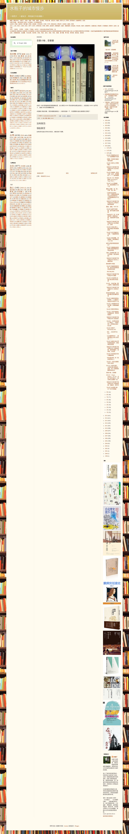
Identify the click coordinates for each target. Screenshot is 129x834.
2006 (106, 438)
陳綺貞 (25, 214)
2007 (106, 436)
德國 (26, 139)
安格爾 (28, 220)
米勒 (38, 33)
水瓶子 (22, 20)
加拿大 (16, 155)
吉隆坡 (20, 122)
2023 (106, 128)
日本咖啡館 (31, 31)
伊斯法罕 (28, 120)
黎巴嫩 (25, 24)
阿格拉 (14, 110)
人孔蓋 (23, 65)
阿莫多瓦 (12, 204)
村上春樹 (13, 216)
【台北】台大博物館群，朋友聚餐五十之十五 (112, 185)
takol (30, 214)
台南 (43, 29)
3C (42, 118)
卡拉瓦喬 (28, 33)
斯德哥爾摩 (27, 119)
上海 (15, 26)
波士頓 (12, 101)
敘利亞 (20, 24)
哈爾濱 (20, 126)
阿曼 (16, 24)
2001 (106, 451)
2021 (106, 133)
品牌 (64, 31)
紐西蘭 (20, 158)
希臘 (16, 144)
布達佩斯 (19, 114)
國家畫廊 (67, 26)
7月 (107, 397)
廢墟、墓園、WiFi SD (112, 206)
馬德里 (99, 26)
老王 (25, 213)
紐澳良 (17, 121)
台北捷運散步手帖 (25, 81)
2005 (106, 441)
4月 (107, 404)
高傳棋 (21, 209)
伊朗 (30, 24)
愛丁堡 (25, 126)
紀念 (29, 56)
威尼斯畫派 (114, 31)
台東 (46, 29)
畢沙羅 (16, 223)
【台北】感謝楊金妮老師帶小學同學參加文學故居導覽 (112, 249)
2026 (106, 120)
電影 (88, 31)
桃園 (19, 171)
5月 (107, 402)
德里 (25, 108)
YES (106, 89)
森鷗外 (25, 221)
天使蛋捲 (24, 195)
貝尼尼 (20, 216)
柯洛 (30, 223)
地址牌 (27, 58)
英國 (21, 137)
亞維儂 (13, 117)
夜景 (11, 61)
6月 (107, 399)
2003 (106, 446)
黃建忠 (29, 206)
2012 (106, 423)
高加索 (34, 24)
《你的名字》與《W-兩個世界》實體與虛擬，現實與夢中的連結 (112, 217)
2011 (106, 425)
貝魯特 (16, 115)
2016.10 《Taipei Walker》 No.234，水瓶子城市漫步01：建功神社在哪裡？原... (112, 377)
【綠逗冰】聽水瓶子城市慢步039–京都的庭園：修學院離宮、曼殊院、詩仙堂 (112, 349)
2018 (106, 140)
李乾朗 (11, 221)
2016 (106, 145)
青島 (27, 124)
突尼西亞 (27, 156)
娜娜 (22, 202)
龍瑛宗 (82, 33)
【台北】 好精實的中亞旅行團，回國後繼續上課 (112, 305)
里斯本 (111, 26)
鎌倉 (24, 101)
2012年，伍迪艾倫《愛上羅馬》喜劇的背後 (112, 284)
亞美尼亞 (39, 24)
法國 (15, 137)
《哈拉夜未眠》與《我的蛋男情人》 (112, 358)
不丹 (48, 24)
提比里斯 (19, 119)
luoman (66, 826)
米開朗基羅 (17, 33)
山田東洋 (15, 218)
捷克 (20, 139)
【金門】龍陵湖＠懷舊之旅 (115, 42)
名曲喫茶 (24, 31)
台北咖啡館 (13, 31)
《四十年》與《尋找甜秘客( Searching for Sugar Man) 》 (112, 179)
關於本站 (16, 20)
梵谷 (53, 33)
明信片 (83, 31)
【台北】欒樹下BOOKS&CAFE (111, 328)
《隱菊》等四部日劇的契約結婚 (112, 159)
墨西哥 (25, 155)
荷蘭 (19, 151)
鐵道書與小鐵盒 (110, 263)
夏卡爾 (62, 33)
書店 (61, 31)
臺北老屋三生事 (22, 22)
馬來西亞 (17, 153)
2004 (106, 443)
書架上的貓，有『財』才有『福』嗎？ (112, 189)
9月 (107, 392)
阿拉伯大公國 (26, 151)
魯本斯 (34, 33)
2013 (106, 420)
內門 (13, 180)
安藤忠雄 (23, 198)
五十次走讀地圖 (24, 59)
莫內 (46, 33)
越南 (11, 155)
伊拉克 (16, 158)
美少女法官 (19, 213)
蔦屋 (18, 65)
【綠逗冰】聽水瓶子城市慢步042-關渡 (112, 274)
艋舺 (26, 175)
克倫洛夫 (12, 114)
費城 (30, 108)
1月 (107, 412)
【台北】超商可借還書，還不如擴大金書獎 (112, 210)
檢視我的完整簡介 (108, 816)
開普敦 (22, 124)
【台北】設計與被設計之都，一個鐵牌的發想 (112, 234)
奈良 (26, 26)
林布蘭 (26, 218)
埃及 (20, 155)
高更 (50, 33)
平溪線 (31, 29)
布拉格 (78, 26)
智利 (72, 24)
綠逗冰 (53, 20)
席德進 (14, 227)
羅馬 (47, 26)
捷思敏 (23, 197)
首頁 (84, 20)
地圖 (57, 20)
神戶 (30, 26)
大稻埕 (16, 29)
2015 (106, 415)
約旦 (19, 110)
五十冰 (19, 68)
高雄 (24, 171)
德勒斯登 (87, 26)
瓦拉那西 (14, 108)
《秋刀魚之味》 (110, 271)
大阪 (13, 103)
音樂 (46, 118)
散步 (12, 76)
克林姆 (17, 211)
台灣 (12, 135)
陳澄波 (77, 33)
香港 (26, 103)
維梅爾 (15, 209)
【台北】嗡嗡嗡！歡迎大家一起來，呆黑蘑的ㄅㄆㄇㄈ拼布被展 (112, 174)
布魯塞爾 (19, 117)
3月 (107, 407)
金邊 (28, 112)
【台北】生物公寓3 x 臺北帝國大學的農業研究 (112, 228)
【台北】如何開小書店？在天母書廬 (111, 388)
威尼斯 (52, 26)
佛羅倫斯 (57, 26)
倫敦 (62, 26)
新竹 (30, 169)
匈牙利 (24, 153)
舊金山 (22, 121)
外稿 (26, 20)
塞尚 (26, 223)
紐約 (115, 26)
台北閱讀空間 (38, 22)
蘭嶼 (24, 180)
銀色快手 (24, 225)
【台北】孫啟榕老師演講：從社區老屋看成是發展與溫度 (112, 268)
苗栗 (25, 177)
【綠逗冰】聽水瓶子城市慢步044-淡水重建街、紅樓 (112, 223)
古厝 (52, 31)
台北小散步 (21, 83)
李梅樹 (21, 218)
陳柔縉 (21, 223)
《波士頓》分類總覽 (110, 49)
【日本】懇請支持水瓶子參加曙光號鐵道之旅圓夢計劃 (115, 68)
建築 (23, 54)
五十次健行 (25, 61)
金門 (49, 29)
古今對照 (12, 65)
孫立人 (29, 211)
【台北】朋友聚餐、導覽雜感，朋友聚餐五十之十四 (112, 239)
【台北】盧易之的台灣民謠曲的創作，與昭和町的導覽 (112, 343)
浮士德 (13, 225)
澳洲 (28, 153)
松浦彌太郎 (18, 221)
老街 (50, 31)
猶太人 (20, 207)
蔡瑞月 (21, 200)
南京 (16, 122)
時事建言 (16, 78)
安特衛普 (26, 122)
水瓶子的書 (13, 22)
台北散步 (37, 31)
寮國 (28, 148)
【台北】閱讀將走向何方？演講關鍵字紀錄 (112, 156)
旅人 (72, 31)
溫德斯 (14, 207)
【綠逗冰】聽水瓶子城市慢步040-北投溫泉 (112, 317)
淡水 (13, 173)
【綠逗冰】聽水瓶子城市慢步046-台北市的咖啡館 (112, 168)
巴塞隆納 (105, 26)
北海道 (64, 24)
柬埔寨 (17, 141)
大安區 (26, 29)
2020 (106, 135)
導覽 (33, 20)
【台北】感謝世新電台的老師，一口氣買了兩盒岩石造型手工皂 (112, 300)
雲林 (20, 108)
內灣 (20, 180)
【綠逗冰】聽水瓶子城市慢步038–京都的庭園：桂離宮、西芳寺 (112, 383)
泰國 (16, 149)
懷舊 (55, 31)
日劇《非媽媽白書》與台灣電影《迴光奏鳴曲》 (112, 254)
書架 (49, 118)
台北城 (17, 169)
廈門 (24, 114)
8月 (107, 394)
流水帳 (42, 20)
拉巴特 (29, 126)
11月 (107, 150)
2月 (107, 410)
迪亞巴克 (23, 112)
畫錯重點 (17, 66)
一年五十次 (25, 66)
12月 (107, 148)
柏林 (82, 26)
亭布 (14, 119)
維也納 (73, 26)
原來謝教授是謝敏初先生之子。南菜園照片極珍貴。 (111, 96)
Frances (12, 202)
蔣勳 (18, 227)
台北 (11, 29)
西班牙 (29, 141)
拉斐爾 (23, 33)
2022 (106, 130)
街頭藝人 (67, 31)
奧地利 (14, 142)
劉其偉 (22, 220)
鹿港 (25, 178)
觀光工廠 (102, 31)
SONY (52, 118)
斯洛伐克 (53, 24)
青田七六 (62, 20)
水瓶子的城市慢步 (27, 8)
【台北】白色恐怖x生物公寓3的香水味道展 (112, 279)
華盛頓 (17, 124)
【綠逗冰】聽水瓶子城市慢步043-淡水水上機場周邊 (112, 260)
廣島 (13, 100)
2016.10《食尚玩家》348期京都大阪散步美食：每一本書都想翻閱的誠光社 (112, 368)
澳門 (30, 106)
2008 (106, 433)
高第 (19, 204)
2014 (106, 418)
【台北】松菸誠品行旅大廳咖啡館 (112, 354)
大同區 (21, 29)
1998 (106, 456)
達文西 (25, 216)
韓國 (25, 149)
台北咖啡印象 (14, 81)
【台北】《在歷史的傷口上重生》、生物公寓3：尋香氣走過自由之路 (112, 323)
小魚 (24, 190)
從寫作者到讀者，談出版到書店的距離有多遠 (112, 294)
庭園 (44, 31)
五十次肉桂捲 (25, 63)
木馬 (29, 192)
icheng (11, 211)
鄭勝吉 (23, 206)
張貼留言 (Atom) (45, 176)
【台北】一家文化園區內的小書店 (112, 362)
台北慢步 (30, 22)
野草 (67, 20)
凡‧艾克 (16, 220)
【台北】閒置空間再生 (112, 309)
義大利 (29, 137)
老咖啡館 (19, 31)
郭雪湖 (72, 33)
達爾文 (19, 214)
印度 (45, 24)
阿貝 (20, 193)
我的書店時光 (13, 83)
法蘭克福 (93, 26)
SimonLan (25, 204)
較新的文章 (40, 173)
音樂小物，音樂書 (111, 372)
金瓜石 (36, 29)
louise (17, 202)
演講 (30, 20)
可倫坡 (15, 126)
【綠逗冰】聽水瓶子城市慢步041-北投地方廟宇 (112, 289)
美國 (29, 135)
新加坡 (25, 117)
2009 (106, 430)
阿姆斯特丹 (28, 115)
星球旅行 (72, 20)
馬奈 (42, 33)
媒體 (37, 20)
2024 (106, 125)
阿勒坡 (21, 115)
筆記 (11, 59)
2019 (106, 138)
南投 (20, 177)
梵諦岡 (22, 148)
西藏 (20, 149)
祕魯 (69, 24)
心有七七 (23, 188)
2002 (106, 448)
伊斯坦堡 (38, 26)
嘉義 (16, 177)
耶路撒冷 (24, 110)
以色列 (12, 24)
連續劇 (98, 31)
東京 (18, 26)
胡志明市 (13, 128)
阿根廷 (15, 156)
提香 (13, 213)
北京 (11, 26)
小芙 (30, 198)
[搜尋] (22, 43)
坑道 (47, 31)
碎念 (15, 56)
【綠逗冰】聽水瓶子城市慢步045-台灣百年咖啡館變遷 (112, 203)
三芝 (17, 180)
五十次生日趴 (15, 63)
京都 (22, 26)
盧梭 (18, 225)
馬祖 (52, 29)
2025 (106, 123)
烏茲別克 (21, 156)
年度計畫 (47, 20)
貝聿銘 (13, 214)
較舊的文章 (94, 173)
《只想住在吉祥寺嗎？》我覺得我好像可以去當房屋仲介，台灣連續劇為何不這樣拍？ (112, 195)
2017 (106, 143)
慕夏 (57, 33)
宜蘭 (11, 169)
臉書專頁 (78, 20)
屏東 (15, 175)
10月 (107, 153)
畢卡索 (67, 33)
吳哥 (33, 26)
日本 (22, 135)
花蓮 (24, 173)
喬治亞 (11, 153)
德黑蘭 (17, 112)
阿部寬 (14, 200)
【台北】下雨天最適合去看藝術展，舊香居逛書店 (112, 313)
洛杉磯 (11, 121)
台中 (30, 94)
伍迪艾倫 (93, 31)
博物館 (107, 31)
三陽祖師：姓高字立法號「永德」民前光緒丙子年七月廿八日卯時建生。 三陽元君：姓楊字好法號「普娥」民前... (112, 105)
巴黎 (43, 26)
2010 (106, 428)
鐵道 (41, 31)
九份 (41, 29)
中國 (14, 139)
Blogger (77, 826)
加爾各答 (12, 122)
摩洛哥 (59, 24)
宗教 (80, 31)
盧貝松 (26, 207)
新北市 (22, 91)
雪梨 (18, 128)
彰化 (15, 178)
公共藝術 (75, 31)
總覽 (11, 20)
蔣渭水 (12, 195)
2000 (106, 453)
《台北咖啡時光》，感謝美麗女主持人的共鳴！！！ (112, 337)
